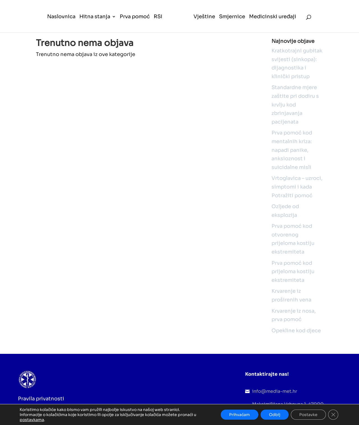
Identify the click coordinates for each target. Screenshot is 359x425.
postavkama (32, 419)
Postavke (308, 414)
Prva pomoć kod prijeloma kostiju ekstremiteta (292, 271)
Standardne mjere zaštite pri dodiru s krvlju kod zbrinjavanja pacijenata (295, 104)
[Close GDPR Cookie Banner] (333, 415)
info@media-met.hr (274, 391)
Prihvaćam (239, 414)
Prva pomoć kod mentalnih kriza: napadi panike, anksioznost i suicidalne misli (291, 150)
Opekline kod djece (296, 331)
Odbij (274, 414)
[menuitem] (61, 23)
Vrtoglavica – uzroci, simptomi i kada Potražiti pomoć (297, 186)
